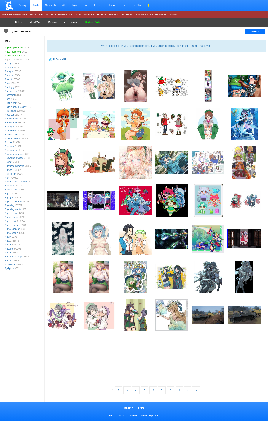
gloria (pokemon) (15, 47)
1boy (9, 63)
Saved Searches (71, 22)
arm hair (11, 75)
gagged (10, 197)
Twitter (121, 415)
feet (8, 177)
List (7, 22)
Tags (74, 5)
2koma (10, 67)
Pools (85, 5)
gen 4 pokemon (14, 201)
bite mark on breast (16, 107)
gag (8, 193)
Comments (50, 5)
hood (9, 252)
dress (9, 170)
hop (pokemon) (14, 52)
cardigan (11, 126)
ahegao (10, 71)
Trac (124, 5)
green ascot (12, 213)
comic (9, 142)
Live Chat (136, 5)
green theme (13, 225)
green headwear (15, 59)
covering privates (15, 158)
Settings (23, 5)
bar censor (12, 91)
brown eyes (12, 118)
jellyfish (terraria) (15, 55)
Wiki (64, 5)
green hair (12, 221)
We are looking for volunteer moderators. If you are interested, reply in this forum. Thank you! (156, 45)
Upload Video (35, 22)
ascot (9, 79)
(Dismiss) (172, 14)
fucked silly (12, 189)
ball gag (10, 87)
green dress (12, 217)
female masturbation (17, 181)
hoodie (10, 260)
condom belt (13, 150)
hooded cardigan (15, 256)
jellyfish (10, 268)
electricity (11, 174)
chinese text (12, 134)
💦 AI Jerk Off (57, 59)
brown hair (12, 122)
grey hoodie (12, 233)
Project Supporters (150, 415)
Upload (18, 22)
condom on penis (15, 154)
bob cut (10, 114)
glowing (10, 205)
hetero (10, 248)
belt (8, 99)
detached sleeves (15, 166)
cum (9, 162)
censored (11, 130)
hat (8, 240)
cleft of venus (13, 138)
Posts (36, 5)
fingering (11, 185)
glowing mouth (14, 209)
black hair (11, 111)
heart (9, 244)
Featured (98, 5)
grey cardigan (13, 229)
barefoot (11, 95)
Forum (112, 5)
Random (52, 22)
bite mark (11, 103)
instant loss (12, 264)
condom (11, 146)
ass (8, 83)
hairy (9, 237)
